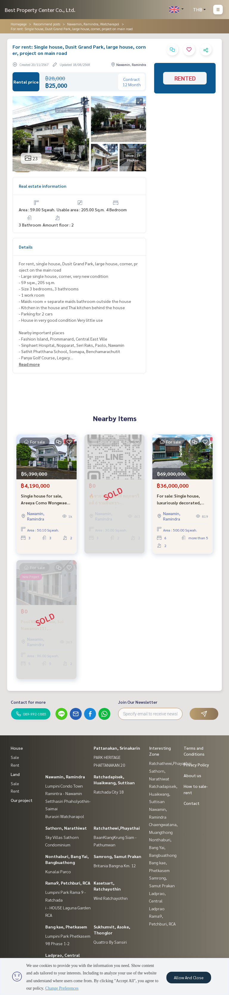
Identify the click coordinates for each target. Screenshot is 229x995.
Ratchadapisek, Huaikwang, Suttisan (163, 793)
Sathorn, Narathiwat (66, 828)
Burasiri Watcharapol (64, 816)
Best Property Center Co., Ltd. (40, 9)
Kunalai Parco (58, 871)
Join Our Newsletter (137, 702)
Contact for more (28, 702)
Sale (15, 757)
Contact (191, 803)
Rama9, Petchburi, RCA (67, 882)
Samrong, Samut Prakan (117, 856)
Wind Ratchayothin (111, 898)
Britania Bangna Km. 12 (115, 865)
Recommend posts (46, 23)
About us (192, 775)
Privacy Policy (196, 764)
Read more (29, 364)
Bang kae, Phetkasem (66, 926)
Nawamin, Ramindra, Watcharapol (93, 23)
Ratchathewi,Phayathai (117, 828)
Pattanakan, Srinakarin (117, 748)
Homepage (19, 23)
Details (26, 246)
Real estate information (42, 186)
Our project (22, 800)
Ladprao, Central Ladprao (157, 901)
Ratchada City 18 (109, 791)
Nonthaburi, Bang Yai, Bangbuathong (163, 847)
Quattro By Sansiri (110, 942)
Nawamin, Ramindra (65, 776)
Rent (15, 765)
